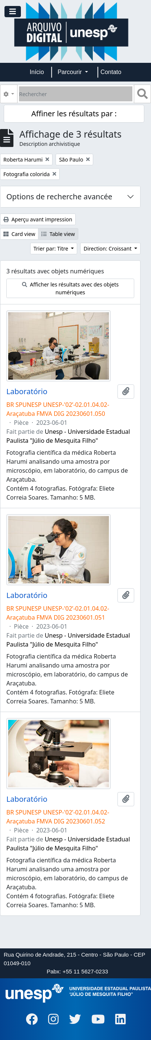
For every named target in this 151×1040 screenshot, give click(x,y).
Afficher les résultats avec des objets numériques (70, 288)
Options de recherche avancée (59, 196)
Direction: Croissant (108, 248)
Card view (19, 233)
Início (37, 72)
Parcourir (70, 72)
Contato (110, 72)
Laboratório (26, 391)
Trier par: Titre (52, 248)
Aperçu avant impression (37, 219)
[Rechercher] (75, 94)
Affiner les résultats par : (74, 113)
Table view (58, 233)
